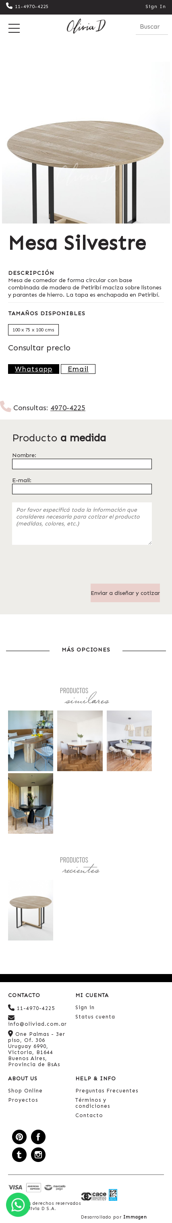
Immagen (135, 1217)
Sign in (85, 1007)
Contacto (89, 1115)
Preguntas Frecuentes (106, 1091)
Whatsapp (33, 369)
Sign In (155, 6)
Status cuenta (95, 1017)
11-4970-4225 (27, 6)
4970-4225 (67, 407)
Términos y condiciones (92, 1103)
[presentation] (73, 568)
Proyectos (23, 1100)
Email (78, 369)
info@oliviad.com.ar (37, 1020)
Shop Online (25, 1091)
